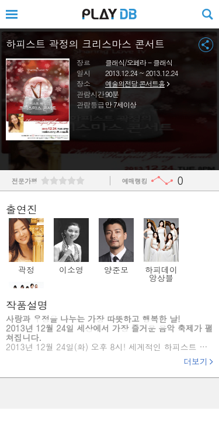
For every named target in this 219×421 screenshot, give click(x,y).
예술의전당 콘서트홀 (135, 83)
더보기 (195, 361)
